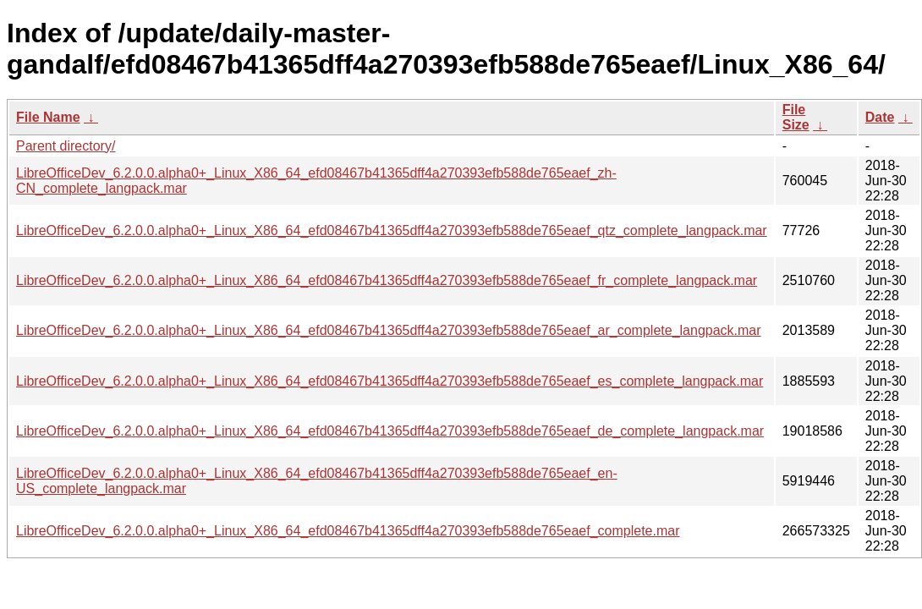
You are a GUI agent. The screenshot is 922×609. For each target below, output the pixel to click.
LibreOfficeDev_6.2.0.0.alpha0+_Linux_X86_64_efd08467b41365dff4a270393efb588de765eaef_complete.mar (348, 531)
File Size (795, 117)
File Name (48, 117)
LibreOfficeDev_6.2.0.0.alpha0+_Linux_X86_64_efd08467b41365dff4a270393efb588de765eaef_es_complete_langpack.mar (389, 381)
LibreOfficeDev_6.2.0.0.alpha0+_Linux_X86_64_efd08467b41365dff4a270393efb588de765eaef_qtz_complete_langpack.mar (391, 230)
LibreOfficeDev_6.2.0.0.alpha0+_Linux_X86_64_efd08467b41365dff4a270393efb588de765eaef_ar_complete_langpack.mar (388, 330)
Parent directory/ (65, 146)
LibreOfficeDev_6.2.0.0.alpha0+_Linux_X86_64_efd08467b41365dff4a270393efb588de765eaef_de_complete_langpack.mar (390, 431)
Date (880, 117)
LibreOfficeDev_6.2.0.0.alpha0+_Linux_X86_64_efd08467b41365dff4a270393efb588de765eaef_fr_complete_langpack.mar (386, 280)
